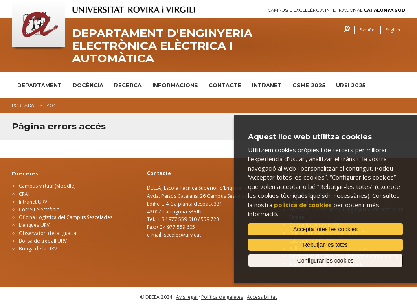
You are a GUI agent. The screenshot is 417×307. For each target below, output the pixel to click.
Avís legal (187, 297)
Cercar (345, 30)
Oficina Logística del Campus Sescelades (65, 217)
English (392, 29)
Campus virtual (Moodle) (47, 185)
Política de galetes (222, 297)
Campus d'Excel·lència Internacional (336, 10)
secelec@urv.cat (182, 234)
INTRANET (267, 85)
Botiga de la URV (38, 248)
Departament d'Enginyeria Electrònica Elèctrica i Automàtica (162, 45)
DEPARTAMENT (39, 85)
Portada (23, 105)
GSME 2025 (308, 85)
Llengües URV (34, 224)
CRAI (24, 194)
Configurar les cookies (325, 260)
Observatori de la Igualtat (48, 233)
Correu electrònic (39, 209)
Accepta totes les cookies (325, 229)
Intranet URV (33, 201)
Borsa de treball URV (43, 240)
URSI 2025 (351, 85)
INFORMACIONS (175, 85)
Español (367, 29)
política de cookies (303, 205)
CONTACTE (224, 85)
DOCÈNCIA (87, 85)
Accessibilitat (262, 297)
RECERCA (128, 85)
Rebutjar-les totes (325, 244)
